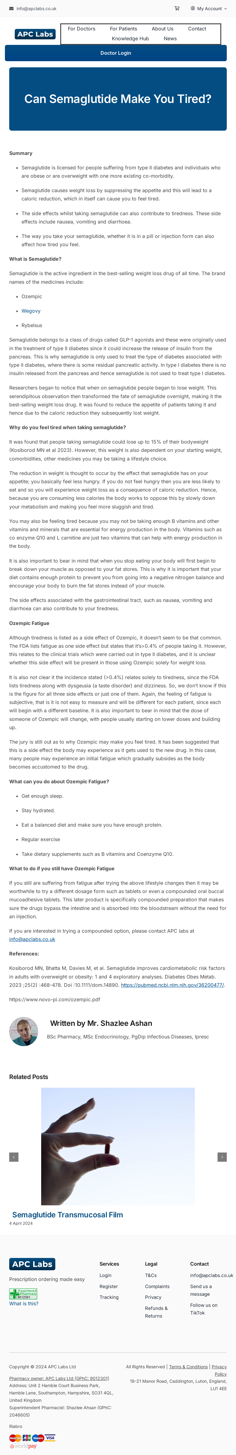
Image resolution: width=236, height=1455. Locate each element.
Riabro (15, 1426)
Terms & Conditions (188, 1366)
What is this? (23, 1303)
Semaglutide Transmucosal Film (67, 1214)
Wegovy (31, 311)
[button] (13, 1157)
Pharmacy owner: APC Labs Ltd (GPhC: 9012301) (59, 1378)
